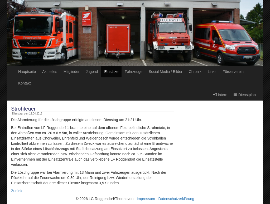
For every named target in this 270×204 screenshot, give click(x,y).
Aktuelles (49, 71)
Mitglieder (72, 71)
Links (212, 71)
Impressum (146, 199)
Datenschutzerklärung (176, 199)
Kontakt (24, 83)
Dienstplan (245, 95)
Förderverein (233, 71)
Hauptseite (27, 71)
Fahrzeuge (133, 71)
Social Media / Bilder (165, 71)
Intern (220, 95)
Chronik (195, 71)
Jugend (92, 71)
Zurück (16, 191)
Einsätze (111, 71)
